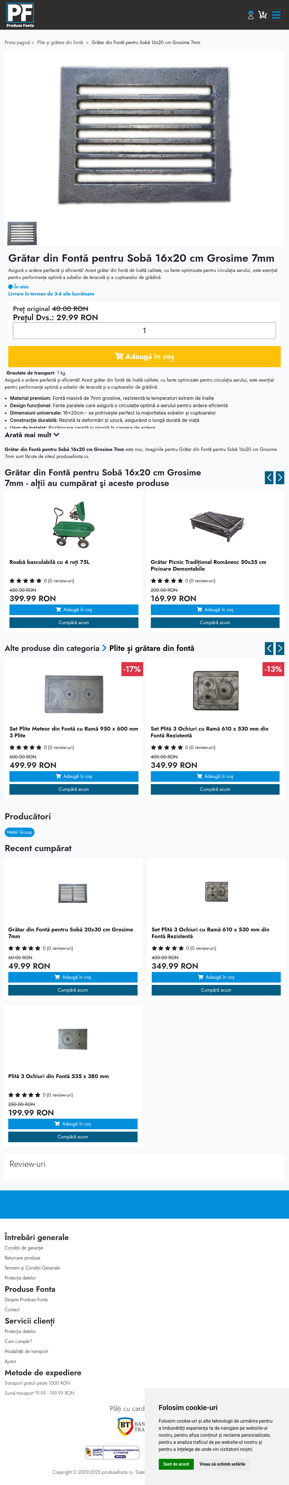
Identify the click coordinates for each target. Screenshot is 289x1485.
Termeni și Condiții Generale (32, 1267)
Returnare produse (22, 1258)
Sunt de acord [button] (176, 1464)
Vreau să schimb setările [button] (222, 1464)
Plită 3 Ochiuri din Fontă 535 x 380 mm (58, 1076)
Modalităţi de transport (26, 1351)
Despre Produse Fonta (26, 1299)
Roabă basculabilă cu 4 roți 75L (49, 562)
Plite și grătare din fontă (152, 648)
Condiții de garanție (24, 1248)
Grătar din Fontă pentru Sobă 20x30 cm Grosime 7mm (70, 933)
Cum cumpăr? (18, 1341)
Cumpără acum (74, 622)
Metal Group (19, 832)
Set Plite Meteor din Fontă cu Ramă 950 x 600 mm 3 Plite (73, 732)
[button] (269, 477)
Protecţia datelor (20, 1331)
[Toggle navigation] (276, 15)
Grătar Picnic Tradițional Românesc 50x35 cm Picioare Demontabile (209, 565)
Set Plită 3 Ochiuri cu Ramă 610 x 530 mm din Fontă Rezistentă (210, 732)
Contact (12, 1309)
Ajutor (10, 1361)
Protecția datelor (20, 1277)
